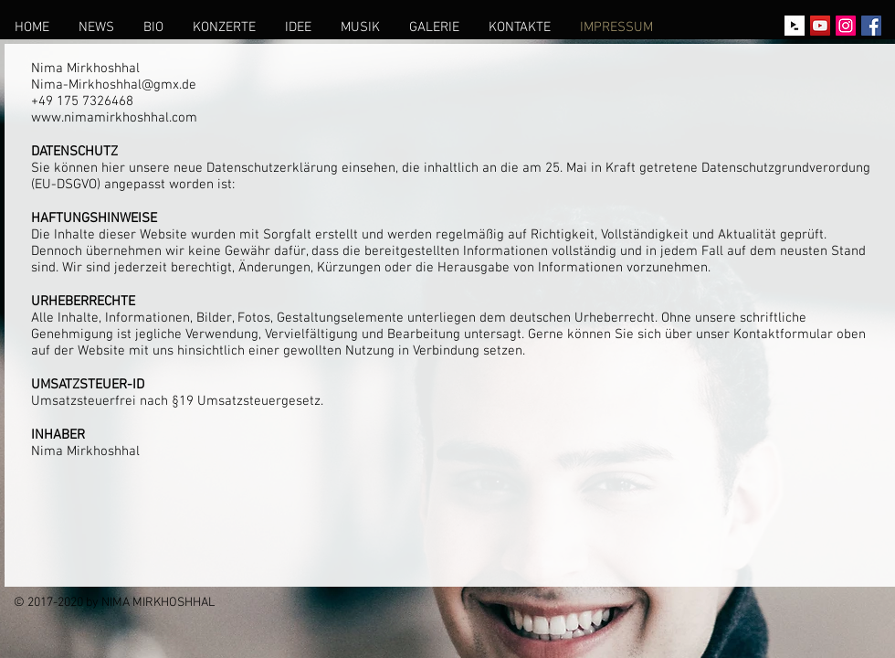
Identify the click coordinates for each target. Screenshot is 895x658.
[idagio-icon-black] (794, 26)
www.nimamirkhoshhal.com (114, 118)
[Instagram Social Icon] (846, 26)
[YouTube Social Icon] (820, 26)
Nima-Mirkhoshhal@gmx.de (113, 85)
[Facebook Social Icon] (871, 26)
